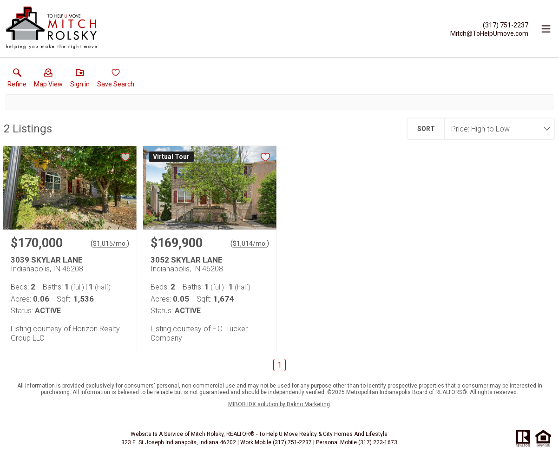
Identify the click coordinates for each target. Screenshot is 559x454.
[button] (48, 80)
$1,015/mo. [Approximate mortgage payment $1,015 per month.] (110, 243)
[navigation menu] (546, 28)
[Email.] (489, 33)
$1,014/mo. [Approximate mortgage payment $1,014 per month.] (250, 243)
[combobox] (496, 128)
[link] (17, 80)
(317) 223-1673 (377, 442)
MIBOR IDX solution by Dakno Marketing (279, 404)
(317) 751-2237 (292, 442)
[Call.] (489, 24)
